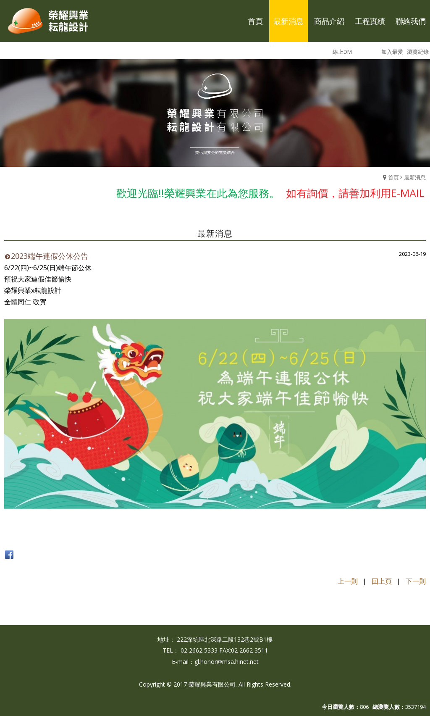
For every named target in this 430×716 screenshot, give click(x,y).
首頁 (393, 177)
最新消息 (415, 177)
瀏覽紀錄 (418, 51)
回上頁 (382, 581)
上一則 (348, 581)
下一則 (416, 581)
